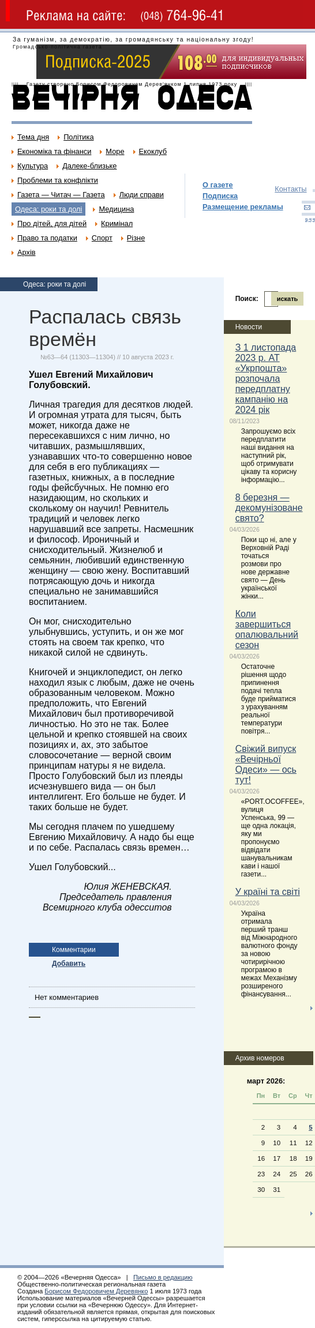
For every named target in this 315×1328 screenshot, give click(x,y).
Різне (136, 238)
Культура (32, 165)
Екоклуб (153, 151)
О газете (217, 184)
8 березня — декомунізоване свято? (269, 507)
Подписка (220, 195)
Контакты (290, 189)
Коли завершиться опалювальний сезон (266, 629)
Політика (78, 137)
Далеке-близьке (89, 165)
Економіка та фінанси (54, 151)
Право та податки (47, 238)
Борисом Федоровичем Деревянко (96, 1291)
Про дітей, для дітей (52, 223)
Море (115, 151)
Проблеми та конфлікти (57, 180)
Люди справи (141, 194)
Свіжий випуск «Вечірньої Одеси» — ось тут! (266, 764)
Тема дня (33, 137)
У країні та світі (267, 892)
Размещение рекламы (242, 206)
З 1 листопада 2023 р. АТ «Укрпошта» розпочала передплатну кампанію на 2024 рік (266, 379)
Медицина (116, 209)
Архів (26, 252)
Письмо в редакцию (163, 1277)
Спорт (102, 238)
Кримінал (117, 223)
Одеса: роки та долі (48, 209)
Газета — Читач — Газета (61, 194)
